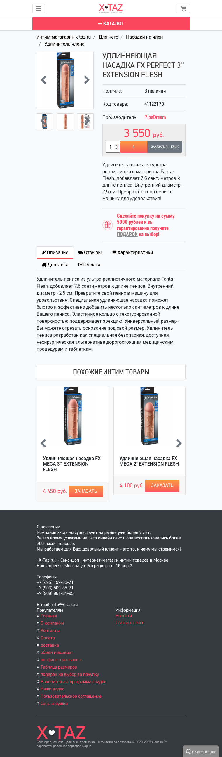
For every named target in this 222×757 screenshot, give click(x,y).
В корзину (133, 149)
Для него (108, 37)
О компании (52, 623)
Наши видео (52, 689)
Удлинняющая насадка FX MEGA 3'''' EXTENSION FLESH (72, 464)
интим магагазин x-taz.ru (64, 37)
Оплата (48, 638)
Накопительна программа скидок (73, 682)
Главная (49, 616)
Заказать (86, 491)
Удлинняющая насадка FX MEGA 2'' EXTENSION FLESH (149, 461)
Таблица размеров (59, 667)
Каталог (111, 23)
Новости (124, 616)
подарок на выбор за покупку (70, 674)
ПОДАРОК (127, 234)
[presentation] (43, 81)
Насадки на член (144, 37)
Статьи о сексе (130, 623)
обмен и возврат (57, 652)
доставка (50, 645)
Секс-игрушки (54, 704)
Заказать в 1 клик (165, 147)
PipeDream (155, 117)
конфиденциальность (61, 660)
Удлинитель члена (64, 44)
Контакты (50, 630)
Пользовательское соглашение (71, 696)
